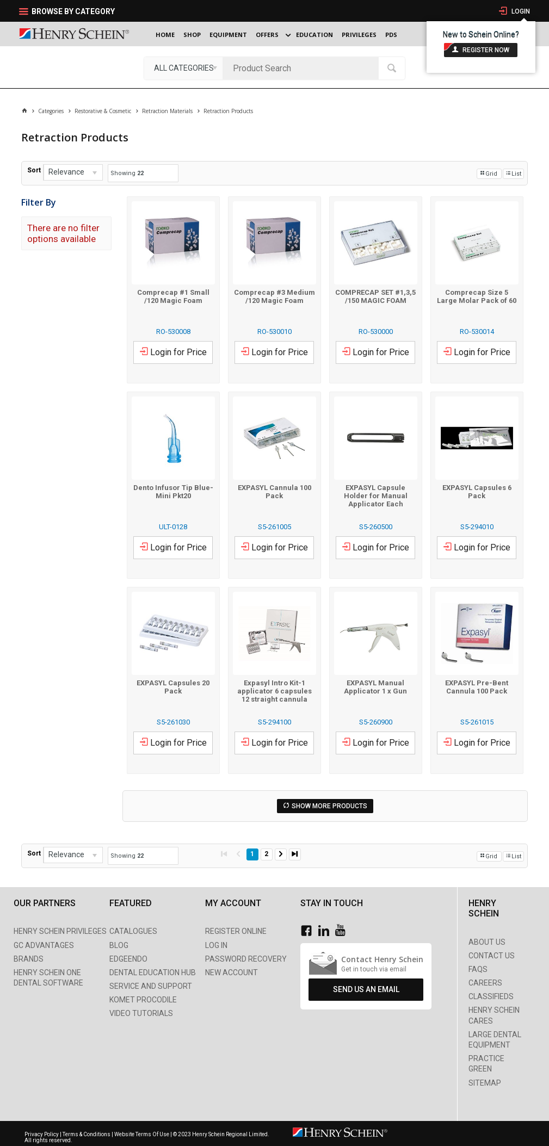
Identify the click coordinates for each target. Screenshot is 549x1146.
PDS (391, 34)
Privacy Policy (42, 1134)
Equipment (228, 34)
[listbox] (183, 68)
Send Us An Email (366, 989)
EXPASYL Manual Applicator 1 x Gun (375, 687)
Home (165, 34)
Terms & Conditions (86, 1134)
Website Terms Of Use (141, 1134)
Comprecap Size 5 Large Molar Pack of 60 (476, 296)
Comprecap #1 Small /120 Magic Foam (173, 296)
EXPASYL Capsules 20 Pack (173, 687)
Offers (267, 34)
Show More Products (329, 806)
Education (314, 34)
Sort (34, 170)
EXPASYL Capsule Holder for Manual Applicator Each (376, 496)
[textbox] (303, 68)
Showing (127, 173)
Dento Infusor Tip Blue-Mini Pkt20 (173, 492)
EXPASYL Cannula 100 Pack (274, 492)
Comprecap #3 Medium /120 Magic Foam (274, 296)
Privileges (359, 34)
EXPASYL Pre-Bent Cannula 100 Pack (476, 687)
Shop (192, 34)
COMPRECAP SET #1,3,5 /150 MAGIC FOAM (375, 296)
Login (520, 11)
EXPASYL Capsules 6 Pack (476, 492)
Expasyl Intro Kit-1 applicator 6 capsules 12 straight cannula (274, 691)
